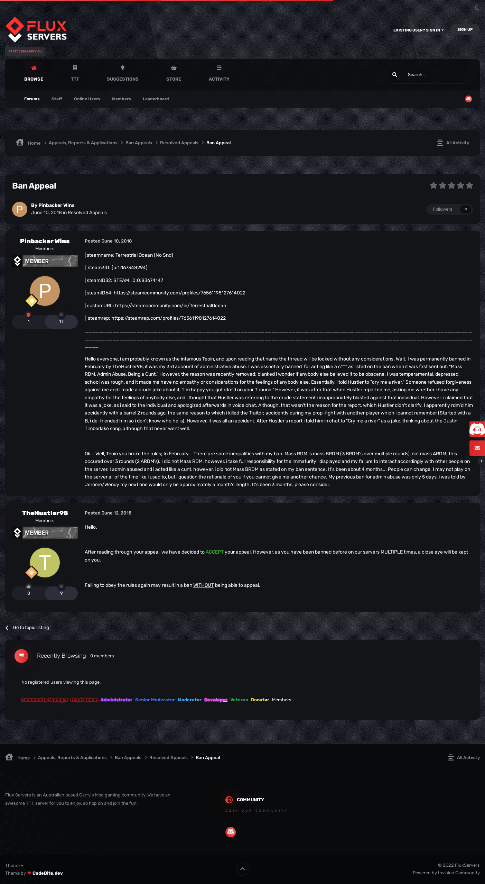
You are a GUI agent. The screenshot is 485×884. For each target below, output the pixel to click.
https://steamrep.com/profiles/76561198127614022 (168, 318)
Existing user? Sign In (418, 30)
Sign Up (465, 29)
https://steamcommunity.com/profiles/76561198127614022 (179, 293)
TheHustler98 (45, 513)
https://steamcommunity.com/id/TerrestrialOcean (170, 306)
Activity (219, 79)
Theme (14, 865)
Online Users (87, 99)
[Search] (413, 75)
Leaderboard (156, 99)
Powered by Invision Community (446, 872)
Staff (57, 99)
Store (173, 79)
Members (121, 99)
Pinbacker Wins (56, 205)
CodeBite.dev (47, 873)
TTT (75, 79)
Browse (33, 79)
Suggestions (123, 79)
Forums (32, 99)
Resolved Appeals (87, 213)
